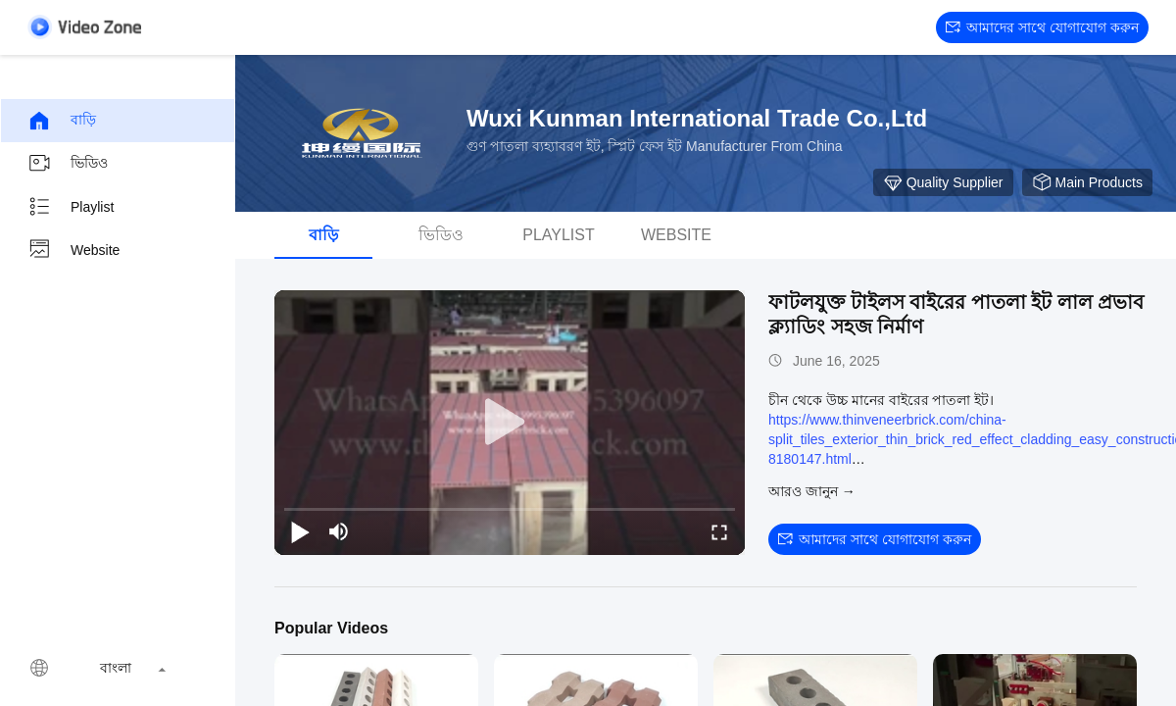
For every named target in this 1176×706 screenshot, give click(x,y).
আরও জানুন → (812, 491)
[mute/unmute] (339, 531)
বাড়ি (61, 120)
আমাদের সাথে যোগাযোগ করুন (1042, 27)
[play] (509, 422)
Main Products (1087, 182)
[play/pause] (299, 531)
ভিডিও (67, 164)
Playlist (70, 207)
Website (73, 250)
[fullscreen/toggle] (719, 531)
